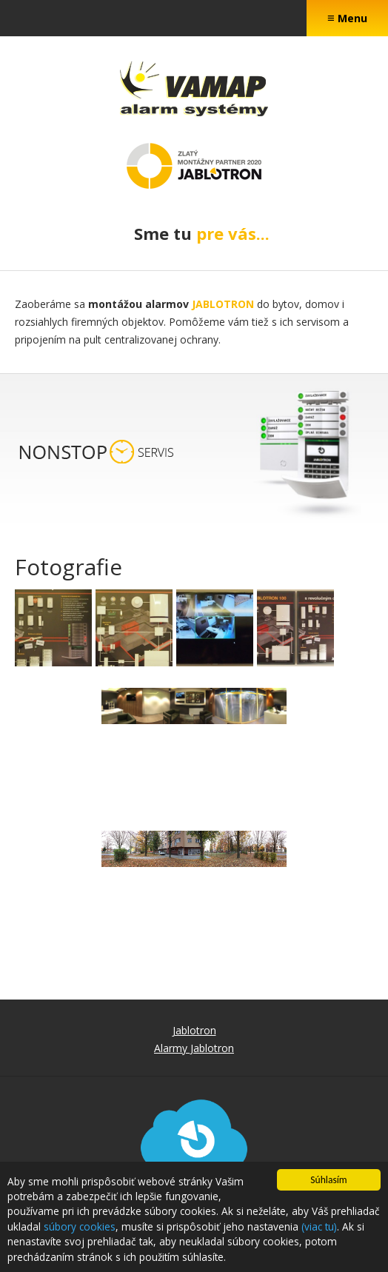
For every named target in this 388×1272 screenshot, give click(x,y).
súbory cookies (80, 1227)
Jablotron (194, 1030)
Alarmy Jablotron (194, 1048)
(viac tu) (319, 1227)
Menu (347, 17)
